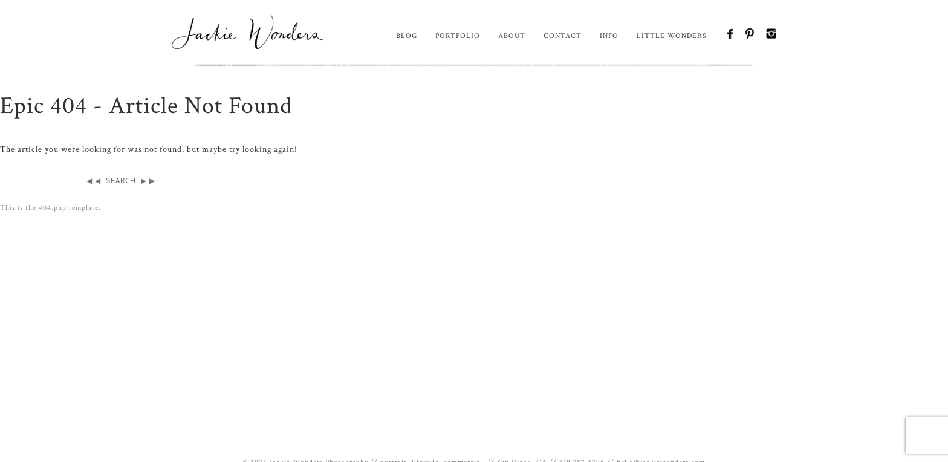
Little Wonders (672, 36)
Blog (406, 36)
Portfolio (457, 36)
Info (609, 36)
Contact (563, 36)
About (511, 36)
